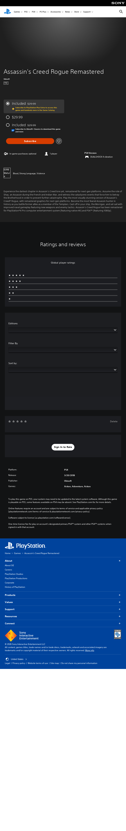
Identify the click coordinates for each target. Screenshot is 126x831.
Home (8, 553)
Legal (7, 663)
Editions (13, 323)
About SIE (9, 565)
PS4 (33, 12)
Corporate (9, 582)
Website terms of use (38, 663)
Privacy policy (18, 663)
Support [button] (63, 609)
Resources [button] (63, 616)
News (67, 12)
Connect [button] (63, 623)
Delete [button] (114, 421)
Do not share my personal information (79, 663)
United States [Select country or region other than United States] (16, 659)
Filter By (13, 343)
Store (76, 12)
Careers (8, 569)
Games (17, 12)
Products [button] (63, 595)
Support (87, 12)
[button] (63, 447)
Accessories (56, 12)
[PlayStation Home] (7, 11)
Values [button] (63, 602)
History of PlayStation (15, 587)
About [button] (63, 561)
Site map (54, 663)
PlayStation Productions (16, 578)
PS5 (26, 12)
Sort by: (12, 363)
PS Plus (43, 12)
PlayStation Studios (14, 574)
